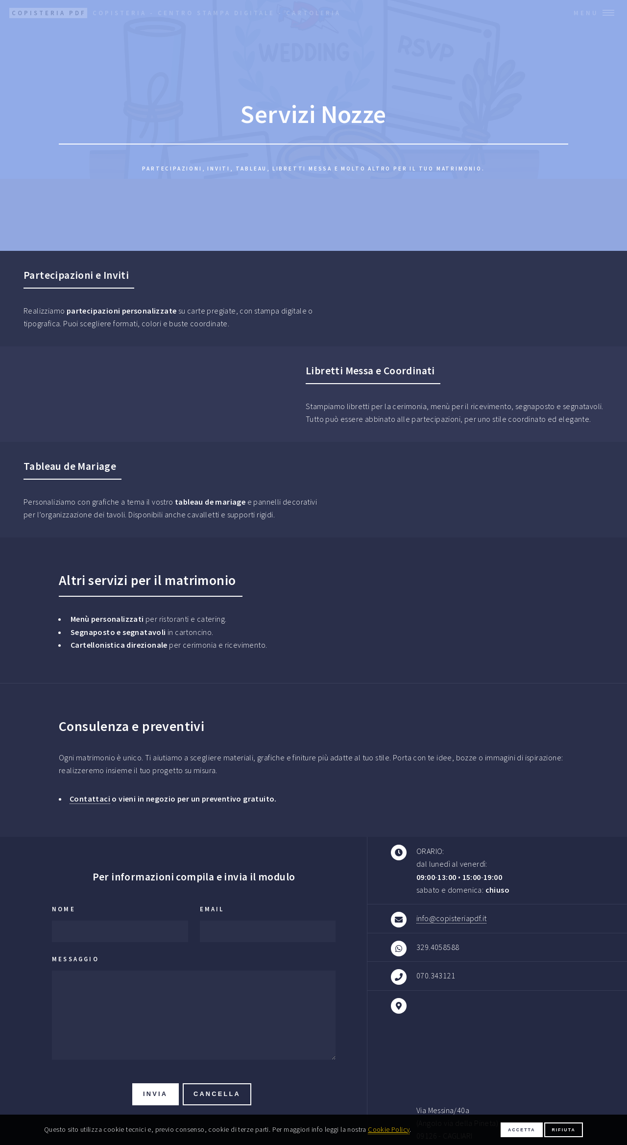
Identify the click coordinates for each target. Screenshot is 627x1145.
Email (212, 909)
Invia (155, 1093)
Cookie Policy (389, 1129)
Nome (63, 909)
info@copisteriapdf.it (451, 918)
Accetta (521, 1129)
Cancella (217, 1093)
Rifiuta (564, 1129)
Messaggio (75, 959)
